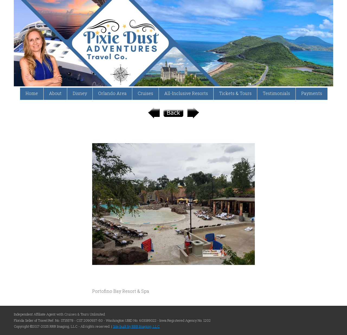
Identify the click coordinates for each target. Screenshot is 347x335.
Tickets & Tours (235, 93)
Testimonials (276, 93)
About (55, 93)
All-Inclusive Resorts (186, 93)
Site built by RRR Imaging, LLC (136, 326)
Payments (311, 93)
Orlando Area (112, 93)
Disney (80, 93)
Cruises (145, 93)
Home (31, 93)
